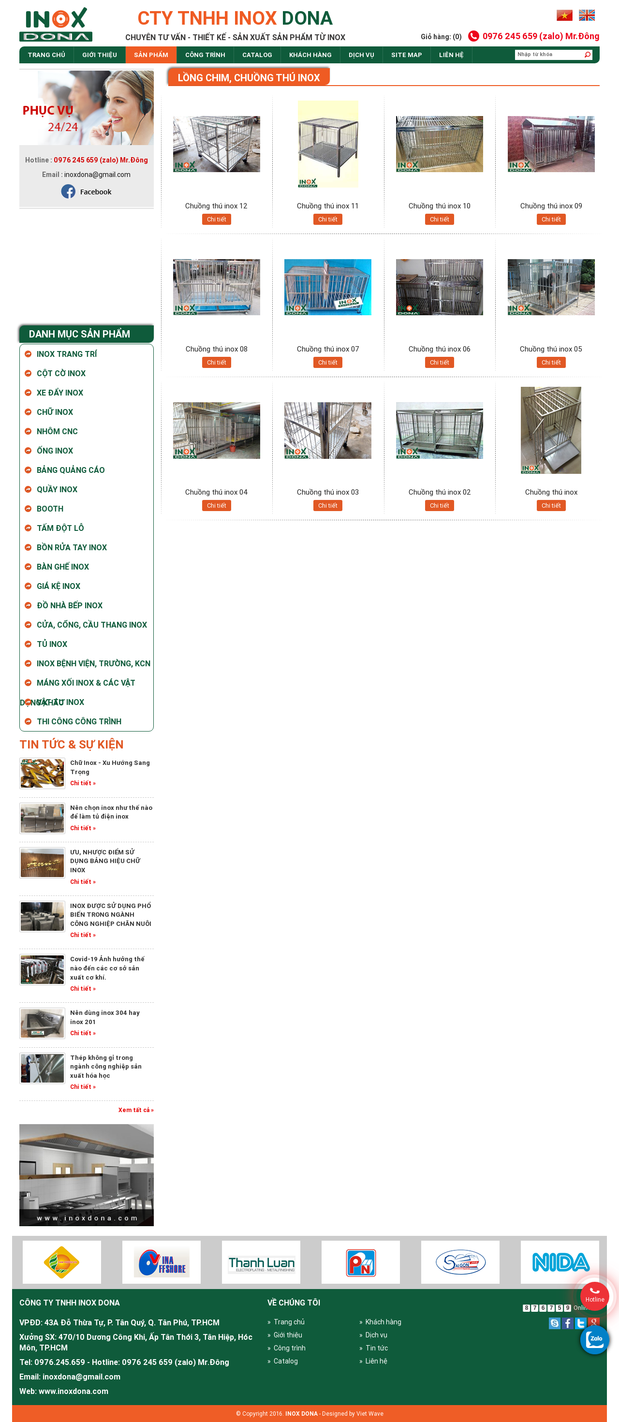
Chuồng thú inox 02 (440, 492)
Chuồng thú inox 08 (217, 348)
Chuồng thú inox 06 (440, 348)
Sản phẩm (151, 55)
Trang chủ (46, 55)
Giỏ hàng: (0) (441, 36)
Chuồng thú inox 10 (440, 205)
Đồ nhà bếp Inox (70, 605)
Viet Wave (369, 1413)
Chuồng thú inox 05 (551, 348)
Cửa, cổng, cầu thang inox (92, 625)
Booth (50, 508)
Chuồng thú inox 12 (216, 205)
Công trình (205, 55)
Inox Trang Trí (67, 354)
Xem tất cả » (136, 1110)
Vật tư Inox (60, 702)
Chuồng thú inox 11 (328, 205)
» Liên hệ (373, 1361)
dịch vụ (361, 55)
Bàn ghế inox (63, 567)
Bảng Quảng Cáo (71, 470)
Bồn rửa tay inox (72, 547)
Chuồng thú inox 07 (328, 348)
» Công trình (286, 1348)
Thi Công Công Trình (79, 721)
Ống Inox (55, 450)
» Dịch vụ (373, 1335)
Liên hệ (451, 55)
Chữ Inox (55, 412)
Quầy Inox (57, 489)
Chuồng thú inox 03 (328, 492)
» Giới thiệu (284, 1335)
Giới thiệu (99, 55)
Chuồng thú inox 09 (551, 205)
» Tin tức (373, 1348)
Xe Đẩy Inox (60, 392)
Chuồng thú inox (551, 492)
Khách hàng (310, 55)
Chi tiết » (83, 783)
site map (406, 55)
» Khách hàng (380, 1322)
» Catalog (282, 1361)
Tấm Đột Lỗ (60, 528)
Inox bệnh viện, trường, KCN (93, 663)
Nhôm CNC (57, 431)
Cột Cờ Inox (61, 373)
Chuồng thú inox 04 (216, 492)
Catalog (257, 55)
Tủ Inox (52, 644)
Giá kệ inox (58, 586)
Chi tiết (216, 219)
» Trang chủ (286, 1322)
